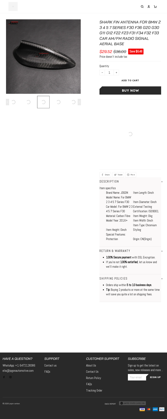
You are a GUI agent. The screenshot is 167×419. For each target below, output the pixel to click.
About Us (92, 365)
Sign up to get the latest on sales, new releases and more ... (146, 370)
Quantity (104, 66)
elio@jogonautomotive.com (20, 370)
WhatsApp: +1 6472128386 (20, 365)
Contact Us (93, 371)
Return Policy (94, 378)
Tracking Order (95, 390)
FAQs (48, 371)
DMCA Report (108, 404)
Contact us (51, 365)
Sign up (156, 382)
